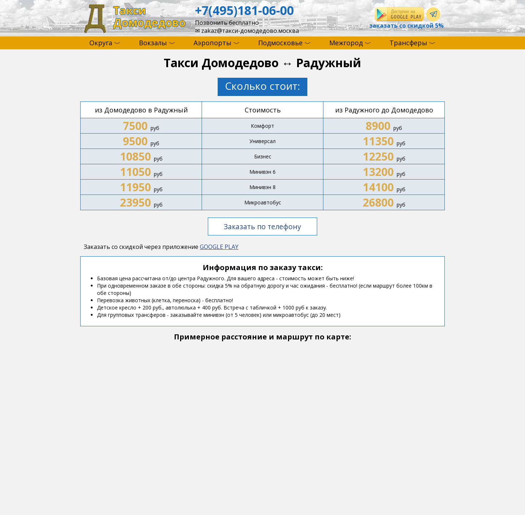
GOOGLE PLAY (219, 247)
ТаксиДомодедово (149, 16)
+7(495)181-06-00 (244, 10)
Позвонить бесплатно (227, 23)
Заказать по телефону (262, 226)
